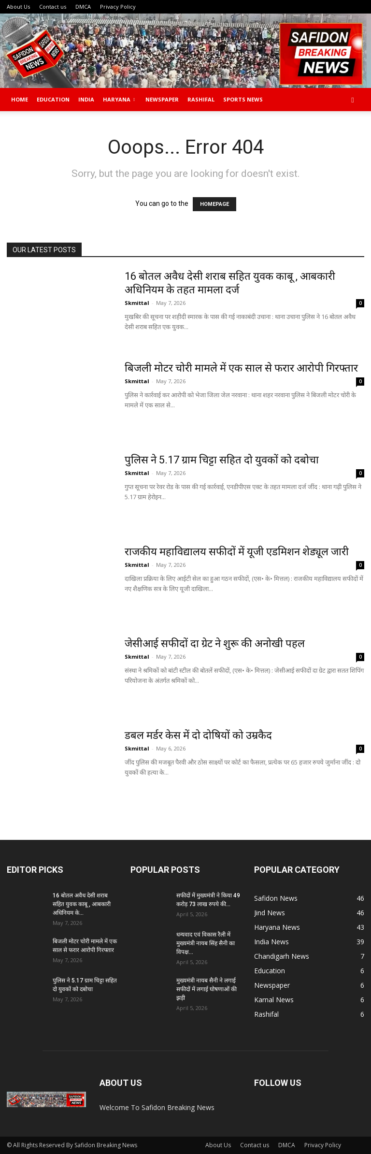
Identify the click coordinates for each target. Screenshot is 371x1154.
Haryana (119, 99)
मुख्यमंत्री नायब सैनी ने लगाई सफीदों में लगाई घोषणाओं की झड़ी (206, 989)
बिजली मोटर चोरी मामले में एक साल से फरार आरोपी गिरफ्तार (241, 368)
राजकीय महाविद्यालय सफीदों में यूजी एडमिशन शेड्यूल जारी (237, 552)
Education (53, 99)
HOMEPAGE (214, 204)
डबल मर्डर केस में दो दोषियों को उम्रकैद (198, 735)
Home (19, 99)
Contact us (52, 6)
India (86, 99)
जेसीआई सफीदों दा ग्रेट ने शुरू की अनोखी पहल (215, 643)
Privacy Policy (118, 6)
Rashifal (200, 99)
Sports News (243, 99)
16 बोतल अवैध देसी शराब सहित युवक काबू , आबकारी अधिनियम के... (82, 904)
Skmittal (137, 302)
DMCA (83, 6)
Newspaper (162, 99)
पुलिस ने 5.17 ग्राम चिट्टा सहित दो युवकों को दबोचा (222, 460)
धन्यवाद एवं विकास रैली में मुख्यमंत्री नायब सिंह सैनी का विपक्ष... (205, 943)
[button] (352, 99)
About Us (18, 6)
